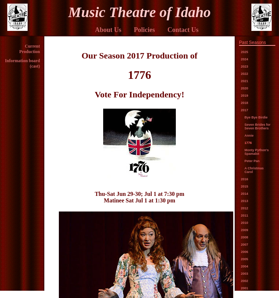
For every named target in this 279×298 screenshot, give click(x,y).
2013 (244, 201)
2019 (244, 95)
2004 (244, 266)
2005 (244, 259)
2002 (244, 281)
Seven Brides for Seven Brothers (257, 126)
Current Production (29, 49)
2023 (244, 66)
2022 (244, 74)
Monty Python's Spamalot (256, 152)
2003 (244, 273)
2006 (244, 252)
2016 (244, 179)
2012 (244, 208)
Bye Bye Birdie (256, 117)
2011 (244, 215)
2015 (244, 186)
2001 (244, 288)
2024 (244, 59)
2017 (244, 110)
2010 (244, 223)
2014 (244, 194)
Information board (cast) (22, 63)
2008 (244, 237)
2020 (244, 88)
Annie (249, 135)
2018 (244, 103)
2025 (244, 52)
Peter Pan (252, 161)
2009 (244, 230)
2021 (244, 81)
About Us (108, 29)
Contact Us (183, 29)
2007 (244, 244)
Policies (144, 29)
